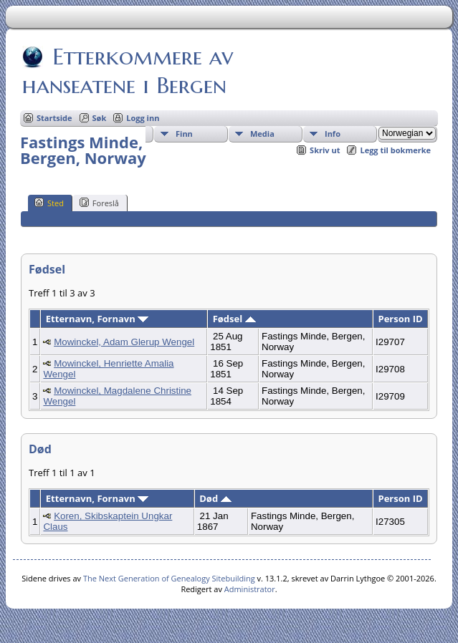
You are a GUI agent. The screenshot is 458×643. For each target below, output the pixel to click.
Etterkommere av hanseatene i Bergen (127, 71)
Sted (49, 202)
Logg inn (142, 117)
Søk (99, 117)
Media (262, 133)
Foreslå (99, 202)
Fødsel (234, 318)
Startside (54, 117)
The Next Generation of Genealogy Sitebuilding (169, 578)
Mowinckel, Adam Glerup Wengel (124, 342)
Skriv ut (325, 150)
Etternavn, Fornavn (97, 318)
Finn (184, 133)
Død (215, 498)
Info (332, 133)
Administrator (249, 589)
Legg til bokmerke (395, 150)
